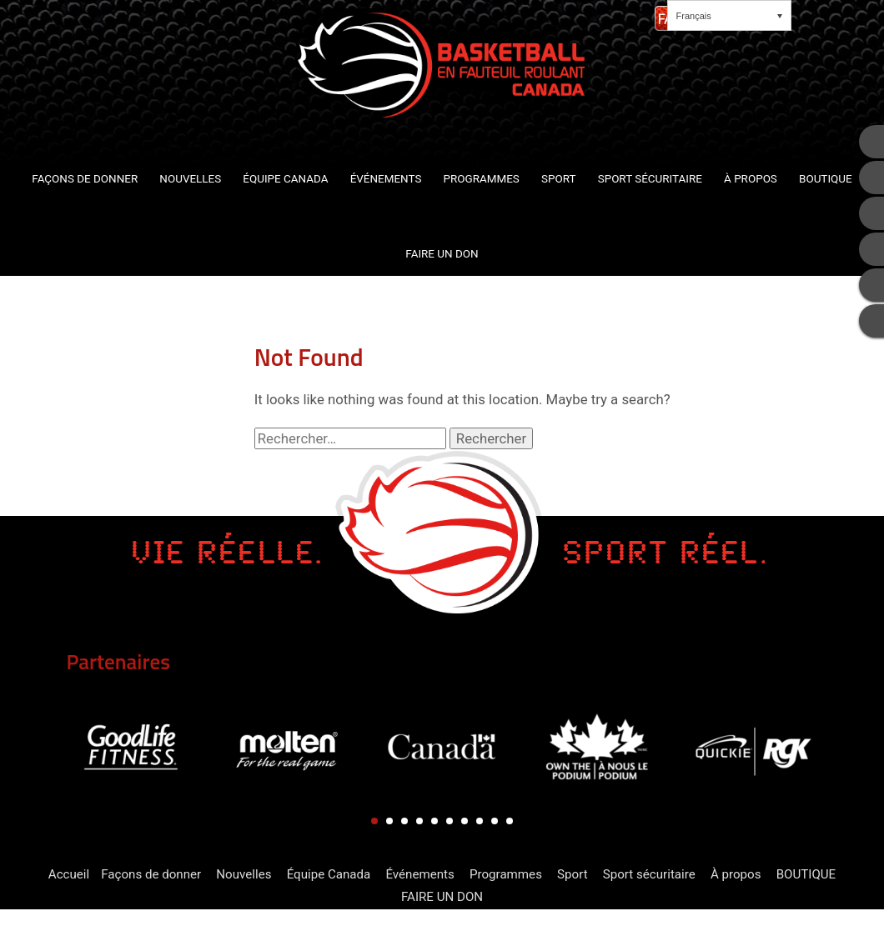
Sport (572, 874)
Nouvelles (243, 874)
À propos (736, 874)
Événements (419, 874)
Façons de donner (151, 874)
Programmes (506, 874)
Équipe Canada (329, 874)
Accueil (68, 874)
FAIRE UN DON (442, 896)
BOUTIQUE (806, 874)
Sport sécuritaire (649, 874)
